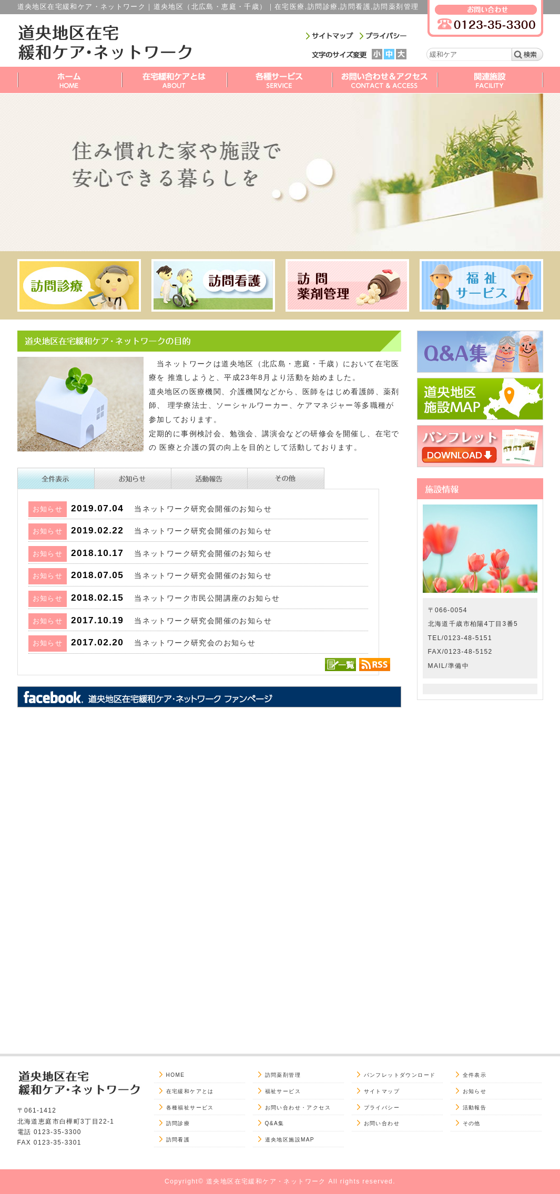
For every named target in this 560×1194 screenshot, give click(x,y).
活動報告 (475, 1107)
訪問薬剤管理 (283, 1075)
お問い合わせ (382, 1123)
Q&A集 (274, 1123)
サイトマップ (382, 1091)
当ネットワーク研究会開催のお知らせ (203, 509)
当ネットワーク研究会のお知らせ (195, 643)
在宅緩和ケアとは (190, 1091)
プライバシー (382, 1107)
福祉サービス (283, 1091)
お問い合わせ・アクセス (298, 1107)
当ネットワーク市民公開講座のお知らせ (207, 598)
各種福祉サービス (190, 1107)
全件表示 (475, 1075)
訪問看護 (178, 1139)
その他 (472, 1123)
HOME (175, 1075)
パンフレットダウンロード (400, 1075)
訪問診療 (178, 1123)
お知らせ (475, 1091)
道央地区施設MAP (290, 1139)
